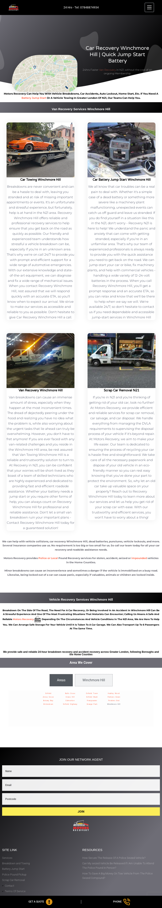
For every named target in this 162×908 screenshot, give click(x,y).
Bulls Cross (70, 693)
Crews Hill (70, 697)
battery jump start (34, 97)
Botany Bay (48, 701)
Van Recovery (107, 69)
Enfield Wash (92, 697)
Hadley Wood (114, 693)
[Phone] (122, 902)
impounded (139, 558)
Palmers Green (114, 697)
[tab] (61, 680)
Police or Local (48, 558)
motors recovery (23, 619)
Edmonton (70, 701)
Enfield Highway (70, 704)
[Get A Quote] (40, 902)
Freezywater (92, 701)
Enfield (48, 693)
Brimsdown (48, 704)
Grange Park (92, 704)
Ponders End (114, 701)
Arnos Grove (48, 697)
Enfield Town (92, 693)
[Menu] (149, 7)
